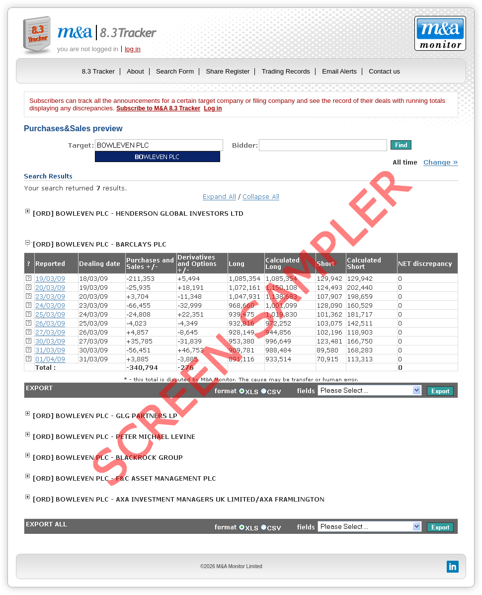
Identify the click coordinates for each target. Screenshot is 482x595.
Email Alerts (339, 71)
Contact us (384, 71)
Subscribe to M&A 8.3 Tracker (158, 108)
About (135, 71)
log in (133, 49)
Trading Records (286, 71)
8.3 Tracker (98, 71)
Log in (213, 108)
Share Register (228, 71)
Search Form (175, 71)
